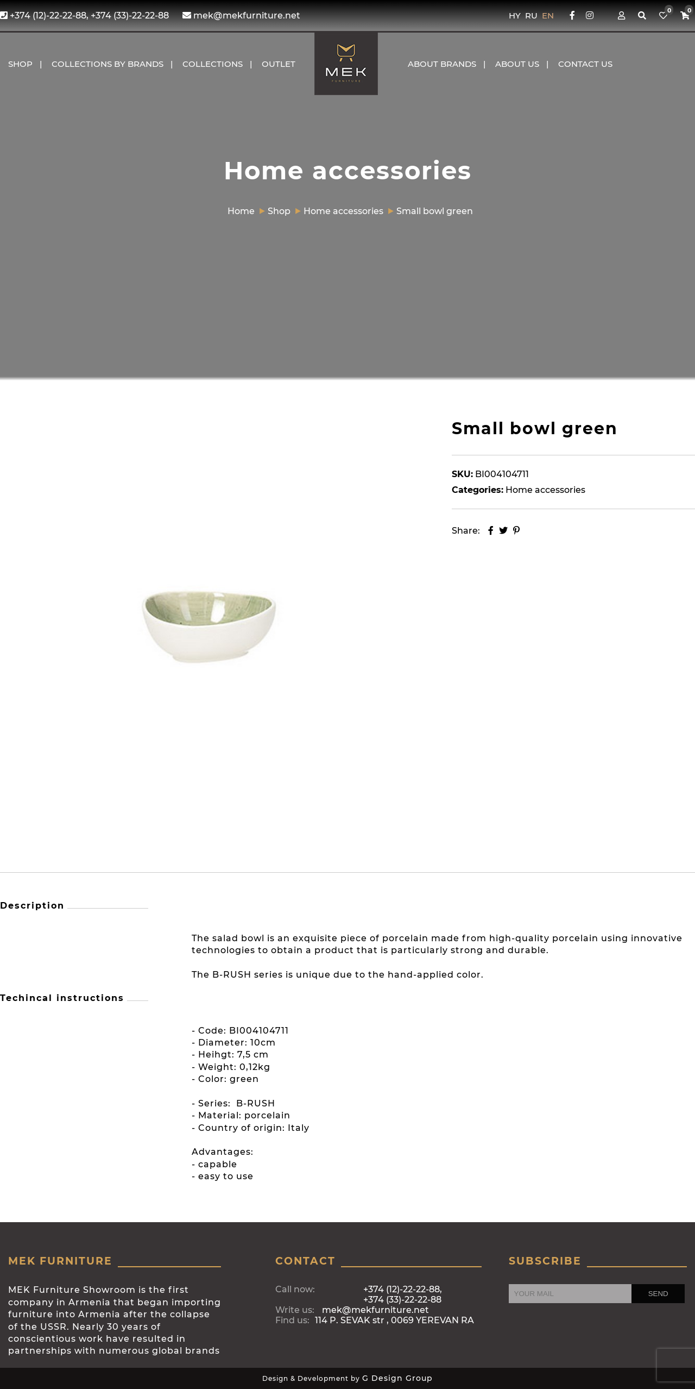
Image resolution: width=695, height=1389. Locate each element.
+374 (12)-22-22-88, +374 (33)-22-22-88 (84, 15)
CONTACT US (585, 64)
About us (517, 64)
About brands (442, 64)
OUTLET (278, 64)
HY (516, 15)
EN (548, 15)
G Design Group (397, 1378)
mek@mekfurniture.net (241, 15)
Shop (20, 64)
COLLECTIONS (212, 64)
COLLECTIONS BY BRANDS (107, 64)
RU (532, 15)
